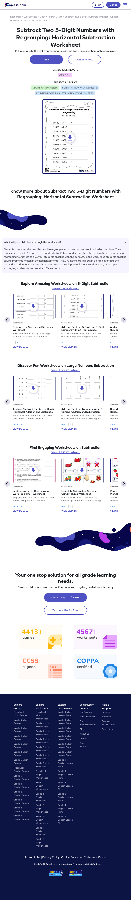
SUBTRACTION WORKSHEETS (79, 87)
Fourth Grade (55, 16)
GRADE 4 (64, 75)
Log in (98, 5)
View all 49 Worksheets (65, 288)
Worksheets (30, 16)
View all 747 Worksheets (65, 452)
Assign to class (84, 59)
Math (42, 16)
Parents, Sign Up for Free (65, 597)
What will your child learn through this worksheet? (65, 242)
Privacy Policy (50, 857)
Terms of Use (33, 857)
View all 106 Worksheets (65, 370)
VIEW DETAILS (20, 347)
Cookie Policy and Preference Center (83, 857)
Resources (15, 16)
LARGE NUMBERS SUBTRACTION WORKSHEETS (64, 93)
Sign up (113, 5)
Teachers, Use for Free (65, 610)
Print (46, 59)
